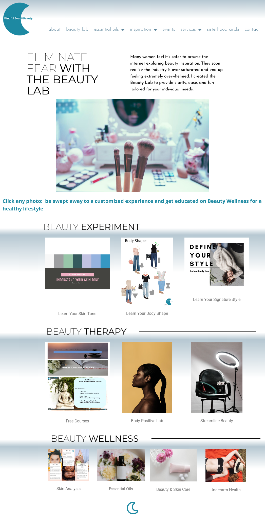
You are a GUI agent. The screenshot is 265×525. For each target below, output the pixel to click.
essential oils (109, 30)
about (54, 29)
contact (252, 29)
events (168, 29)
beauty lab (77, 29)
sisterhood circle (223, 29)
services (191, 30)
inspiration (143, 30)
